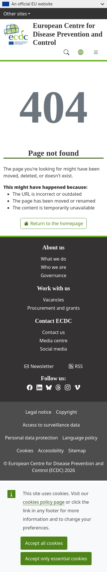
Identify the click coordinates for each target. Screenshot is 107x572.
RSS (76, 366)
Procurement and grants (53, 308)
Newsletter (39, 366)
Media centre (53, 340)
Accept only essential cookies (56, 558)
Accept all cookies (44, 543)
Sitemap (77, 450)
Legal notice (38, 412)
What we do (53, 259)
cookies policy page (43, 502)
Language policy (80, 438)
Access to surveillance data (51, 425)
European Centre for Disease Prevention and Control (67, 34)
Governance (53, 275)
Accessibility (51, 450)
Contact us (53, 332)
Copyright (66, 412)
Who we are (53, 267)
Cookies (25, 450)
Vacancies (53, 300)
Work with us (53, 288)
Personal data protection (31, 438)
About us (53, 247)
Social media (53, 349)
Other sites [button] (15, 14)
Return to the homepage (53, 223)
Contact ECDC (53, 321)
